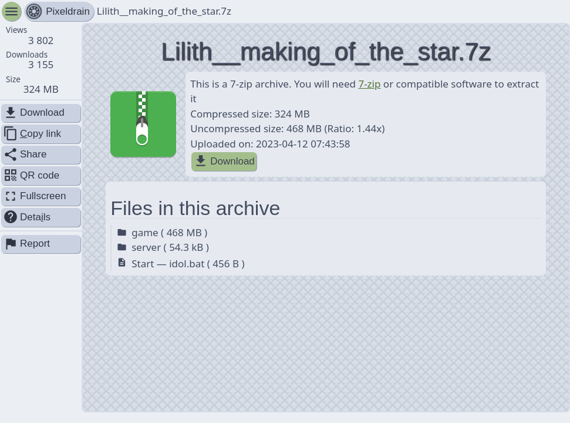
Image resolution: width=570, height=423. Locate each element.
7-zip (369, 83)
